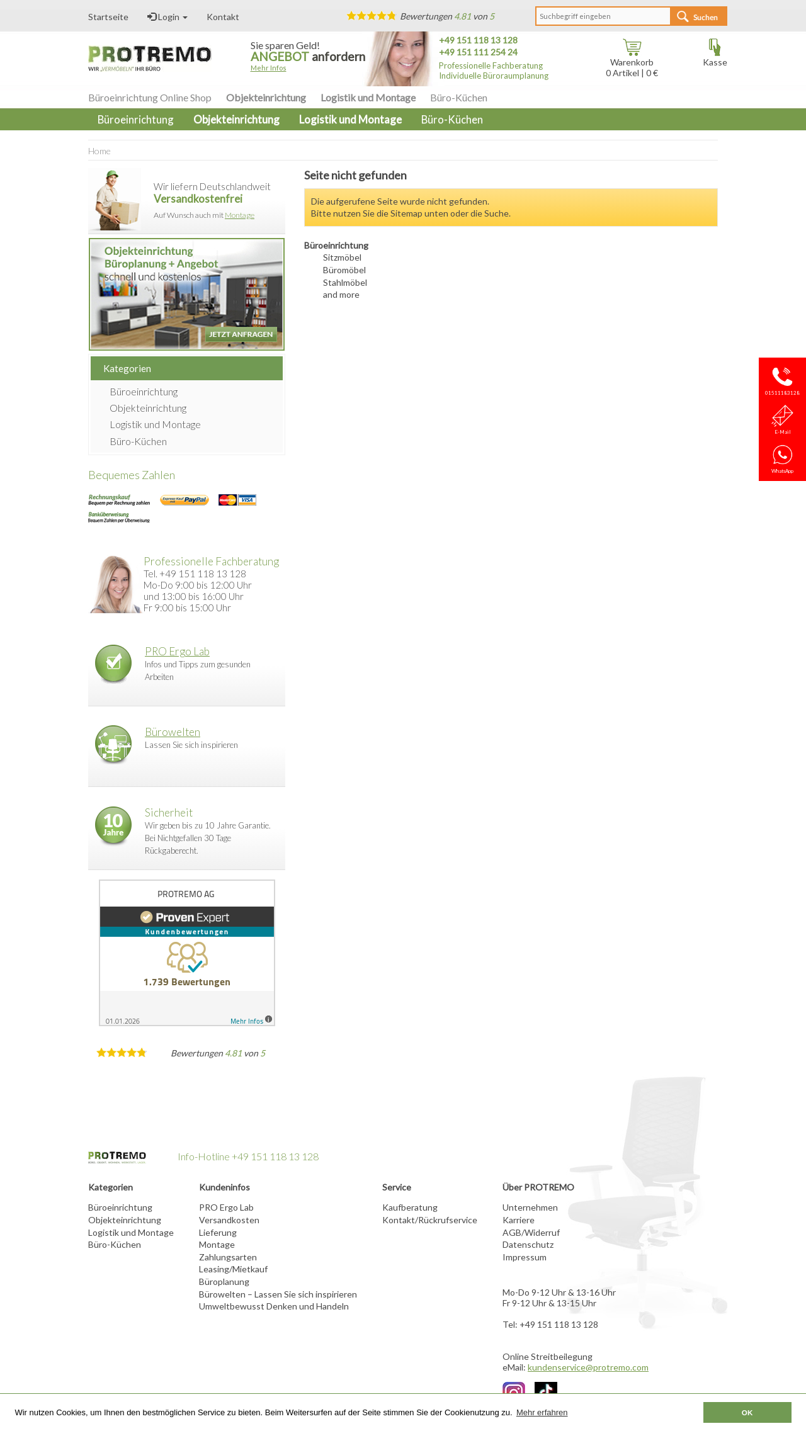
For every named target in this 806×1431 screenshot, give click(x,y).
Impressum (524, 1257)
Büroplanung (224, 1281)
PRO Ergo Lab (177, 651)
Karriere (518, 1219)
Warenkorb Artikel (630, 63)
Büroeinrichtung (144, 391)
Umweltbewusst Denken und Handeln (274, 1306)
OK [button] (747, 1412)
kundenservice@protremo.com (588, 1367)
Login (167, 16)
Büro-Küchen (458, 97)
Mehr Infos (269, 68)
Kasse (715, 57)
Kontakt (223, 16)
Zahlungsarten (228, 1257)
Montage (239, 215)
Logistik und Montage (368, 97)
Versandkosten (229, 1219)
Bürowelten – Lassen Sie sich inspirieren (278, 1294)
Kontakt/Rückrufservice (429, 1219)
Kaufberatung (410, 1207)
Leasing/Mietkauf (233, 1269)
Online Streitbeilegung (547, 1356)
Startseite (108, 16)
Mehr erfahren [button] (542, 1412)
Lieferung (218, 1232)
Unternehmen (530, 1207)
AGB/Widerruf (531, 1232)
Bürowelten (172, 731)
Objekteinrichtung (266, 97)
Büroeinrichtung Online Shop (150, 97)
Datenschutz (527, 1244)
